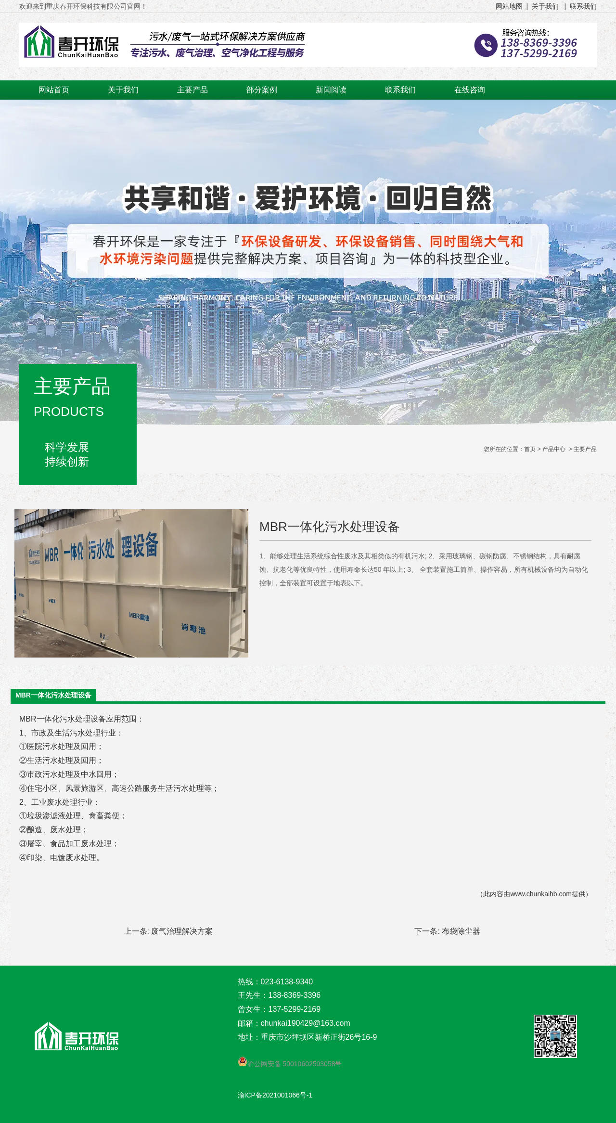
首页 (530, 449)
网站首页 (53, 90)
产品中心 (553, 449)
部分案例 (261, 90)
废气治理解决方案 (182, 931)
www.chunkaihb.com (541, 894)
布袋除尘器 (461, 931)
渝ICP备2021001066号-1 (275, 1095)
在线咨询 (469, 90)
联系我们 (400, 90)
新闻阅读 (331, 90)
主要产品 (192, 90)
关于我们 (123, 90)
